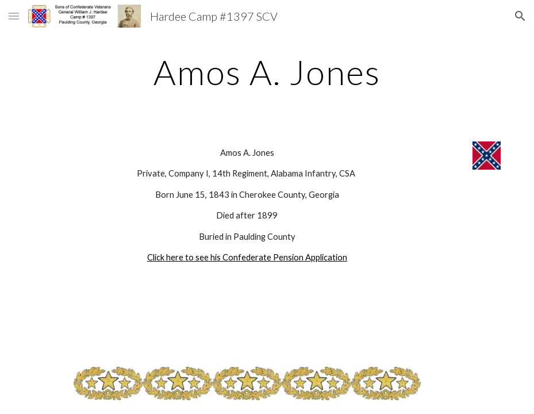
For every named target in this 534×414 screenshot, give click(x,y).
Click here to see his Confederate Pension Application (247, 257)
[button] (14, 16)
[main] (267, 71)
